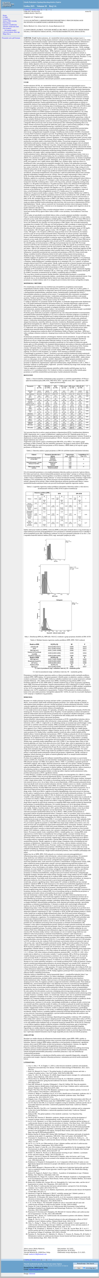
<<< (44, 9)
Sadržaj (27, 9)
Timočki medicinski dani (11, 26)
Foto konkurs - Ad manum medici (9, 29)
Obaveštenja (7, 23)
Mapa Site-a (7, 34)
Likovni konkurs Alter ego (11, 32)
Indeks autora (36, 9)
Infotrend (32, 1274)
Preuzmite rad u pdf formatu (11, 38)
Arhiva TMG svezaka (10, 21)
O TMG (5, 17)
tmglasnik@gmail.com (36, 1269)
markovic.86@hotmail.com (38, 1254)
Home (5, 15)
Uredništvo (6, 19)
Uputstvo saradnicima (10, 25)
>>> (49, 9)
